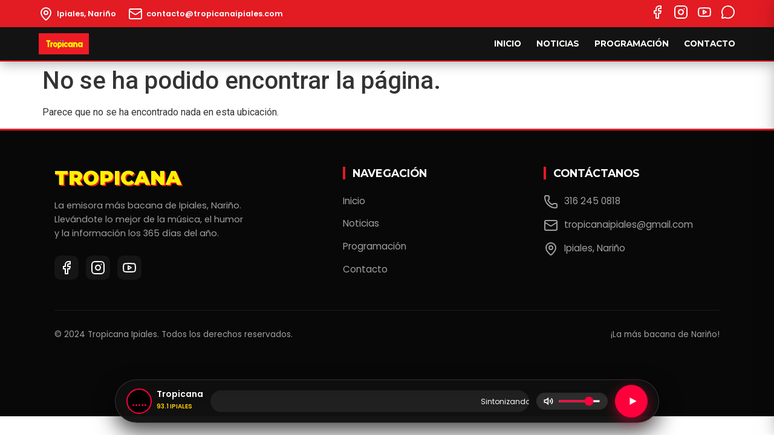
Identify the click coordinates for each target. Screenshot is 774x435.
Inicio (507, 43)
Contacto (709, 43)
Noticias (557, 43)
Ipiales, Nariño (584, 249)
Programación (631, 43)
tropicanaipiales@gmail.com (618, 225)
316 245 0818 (582, 202)
